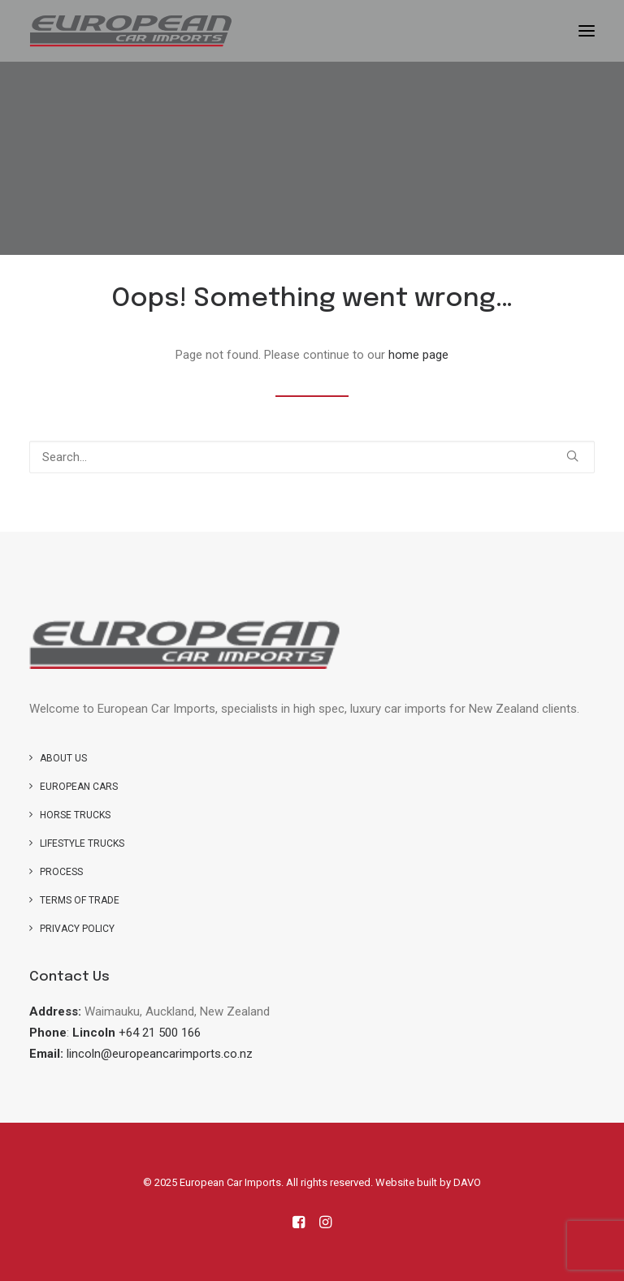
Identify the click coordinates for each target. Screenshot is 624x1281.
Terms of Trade (79, 900)
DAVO (467, 1182)
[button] (586, 31)
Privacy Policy (77, 928)
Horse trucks (75, 815)
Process (61, 872)
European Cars (79, 786)
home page (418, 354)
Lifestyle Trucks (82, 843)
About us (63, 758)
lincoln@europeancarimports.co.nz (160, 1053)
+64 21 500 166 (160, 1032)
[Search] (312, 457)
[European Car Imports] (130, 31)
